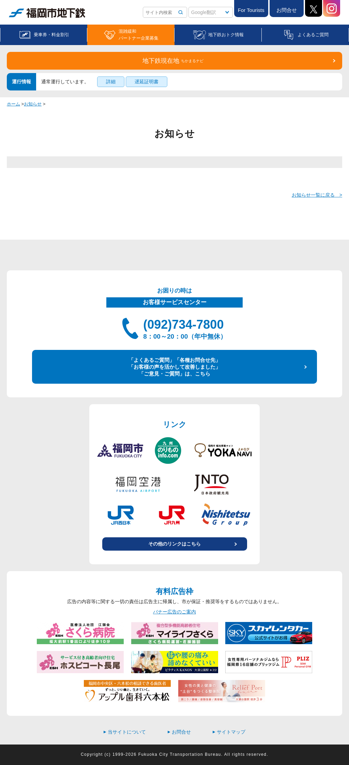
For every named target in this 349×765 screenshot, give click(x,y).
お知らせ (33, 104)
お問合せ (286, 10)
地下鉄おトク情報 (226, 34)
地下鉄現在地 (172, 60)
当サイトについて (125, 732)
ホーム (13, 104)
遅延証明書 (146, 81)
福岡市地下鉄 (47, 13)
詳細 (111, 81)
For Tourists (251, 10)
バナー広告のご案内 (174, 611)
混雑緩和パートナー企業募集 (138, 35)
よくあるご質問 (313, 34)
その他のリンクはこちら (174, 544)
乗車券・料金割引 (51, 34)
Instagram (331, 8)
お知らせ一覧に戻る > (317, 195)
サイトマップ (229, 732)
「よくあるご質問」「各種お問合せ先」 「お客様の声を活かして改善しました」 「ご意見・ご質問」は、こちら (174, 366)
